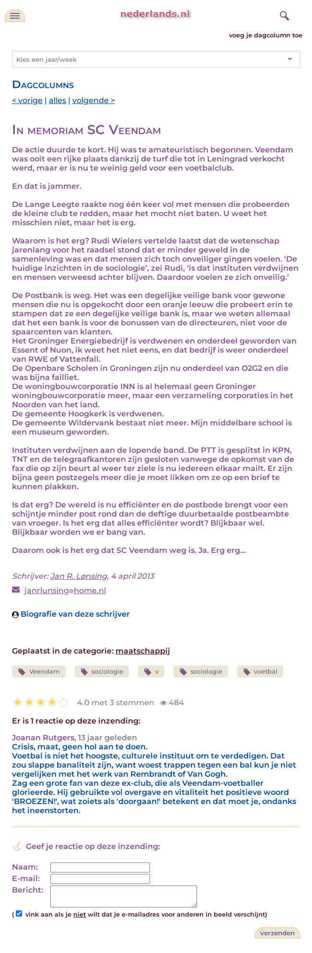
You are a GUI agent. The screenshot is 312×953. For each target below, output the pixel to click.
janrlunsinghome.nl (65, 590)
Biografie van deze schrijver (71, 614)
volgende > (93, 100)
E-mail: (26, 878)
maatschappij (143, 650)
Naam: (25, 867)
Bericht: (27, 890)
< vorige (27, 100)
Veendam (39, 672)
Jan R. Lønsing (78, 576)
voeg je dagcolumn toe (265, 35)
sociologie (102, 672)
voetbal (260, 672)
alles (57, 100)
